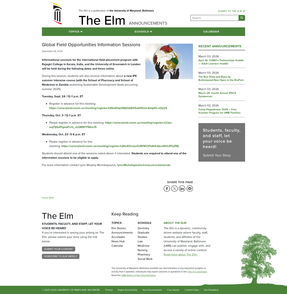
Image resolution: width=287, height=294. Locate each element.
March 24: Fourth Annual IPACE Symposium (217, 94)
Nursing (143, 250)
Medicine (144, 246)
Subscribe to (60, 256)
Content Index (192, 290)
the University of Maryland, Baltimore (131, 11)
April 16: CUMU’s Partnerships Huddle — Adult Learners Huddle (221, 62)
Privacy (109, 290)
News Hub (118, 241)
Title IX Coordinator (197, 271)
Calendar (211, 32)
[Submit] (241, 18)
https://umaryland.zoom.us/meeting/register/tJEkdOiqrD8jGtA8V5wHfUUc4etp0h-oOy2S (108, 108)
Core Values (173, 290)
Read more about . (180, 254)
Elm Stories (118, 228)
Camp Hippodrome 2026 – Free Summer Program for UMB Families (219, 111)
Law (140, 241)
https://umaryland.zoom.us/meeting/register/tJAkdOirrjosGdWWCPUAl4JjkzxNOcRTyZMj (120, 146)
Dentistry (143, 228)
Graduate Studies (143, 234)
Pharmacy (144, 254)
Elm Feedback (211, 290)
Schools (142, 32)
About (175, 223)
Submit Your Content (58, 249)
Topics (74, 32)
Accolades (118, 237)
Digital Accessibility (127, 290)
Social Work (145, 259)
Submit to (231, 11)
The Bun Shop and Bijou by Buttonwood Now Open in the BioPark (221, 78)
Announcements (121, 232)
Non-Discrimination (152, 290)
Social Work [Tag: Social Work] (48, 197)
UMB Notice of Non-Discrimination (138, 275)
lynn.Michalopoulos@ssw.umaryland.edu (143, 165)
